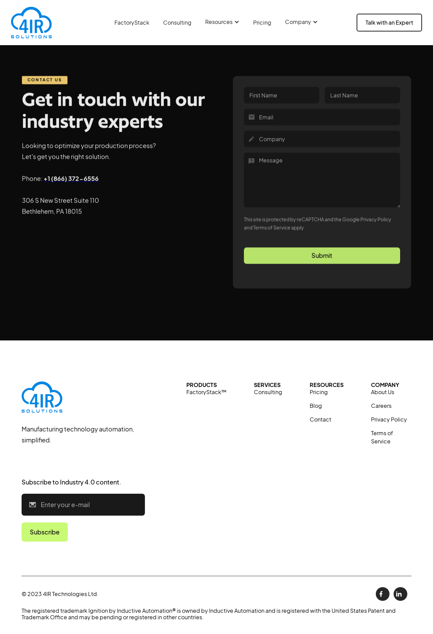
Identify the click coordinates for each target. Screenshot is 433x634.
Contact (320, 419)
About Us (382, 392)
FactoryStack (131, 22)
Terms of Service (382, 437)
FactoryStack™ (206, 392)
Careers (381, 405)
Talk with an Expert (389, 22)
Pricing (262, 22)
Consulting (177, 22)
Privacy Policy (389, 419)
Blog (316, 405)
